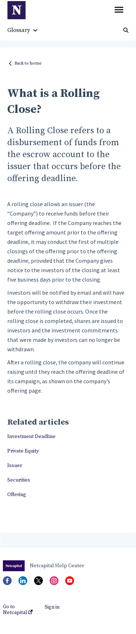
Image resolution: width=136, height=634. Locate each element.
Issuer (14, 465)
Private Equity (23, 451)
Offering (16, 494)
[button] (119, 10)
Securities (18, 480)
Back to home (28, 63)
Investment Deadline (31, 436)
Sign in (52, 607)
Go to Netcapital (18, 609)
